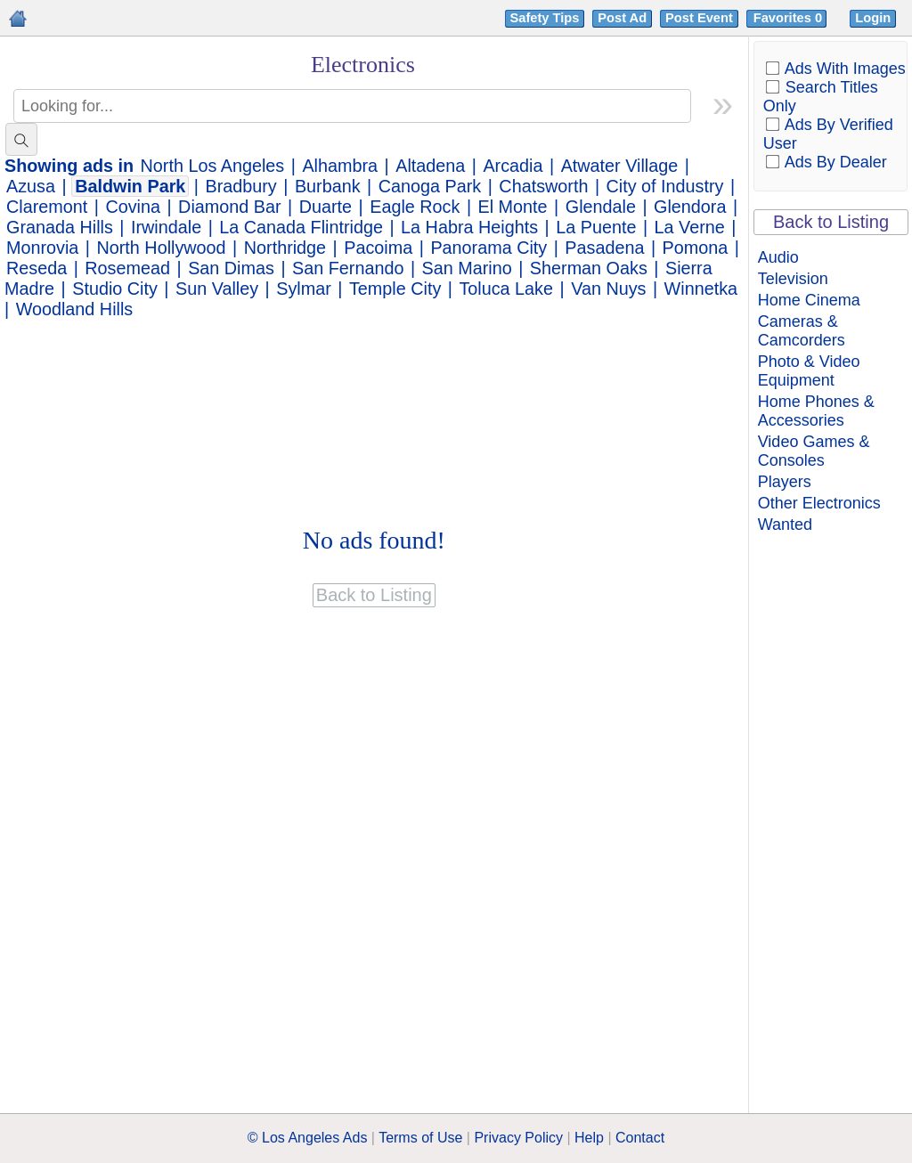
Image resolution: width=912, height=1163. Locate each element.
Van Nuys (608, 288)
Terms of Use (420, 1137)
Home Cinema (809, 300)
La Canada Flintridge (301, 227)
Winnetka (700, 288)
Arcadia (512, 165)
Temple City (395, 288)
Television (793, 279)
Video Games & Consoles (814, 451)
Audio (778, 257)
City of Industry (665, 186)
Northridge (285, 247)
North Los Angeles (213, 165)
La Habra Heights (469, 227)
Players (784, 482)
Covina (132, 206)
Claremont (46, 206)
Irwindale (166, 227)
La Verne (690, 227)
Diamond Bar (229, 206)
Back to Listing (831, 222)
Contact (639, 1137)
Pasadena (604, 247)
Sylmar (303, 288)
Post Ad (622, 18)
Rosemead (127, 268)
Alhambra (340, 165)
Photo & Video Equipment (809, 371)
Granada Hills (59, 227)
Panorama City (488, 247)
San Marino (467, 268)
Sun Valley (216, 288)
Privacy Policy (518, 1137)
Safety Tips (545, 18)
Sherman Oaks (588, 268)
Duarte (325, 206)
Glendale (601, 206)
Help (589, 1137)
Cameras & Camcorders (801, 331)
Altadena (430, 165)
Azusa (30, 186)
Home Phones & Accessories (816, 411)
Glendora (690, 206)
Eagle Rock (415, 206)
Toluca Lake (506, 288)
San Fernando (347, 268)
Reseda (36, 268)
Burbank (328, 186)
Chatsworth (543, 186)
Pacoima (378, 247)
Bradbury (241, 186)
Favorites (789, 18)
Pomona (696, 247)
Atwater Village (620, 165)
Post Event (699, 18)
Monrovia (42, 247)
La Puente (596, 227)
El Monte (513, 206)
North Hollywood (161, 247)
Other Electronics (819, 503)
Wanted (785, 524)
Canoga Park (430, 186)
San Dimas (231, 268)
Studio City (115, 288)
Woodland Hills (75, 309)
